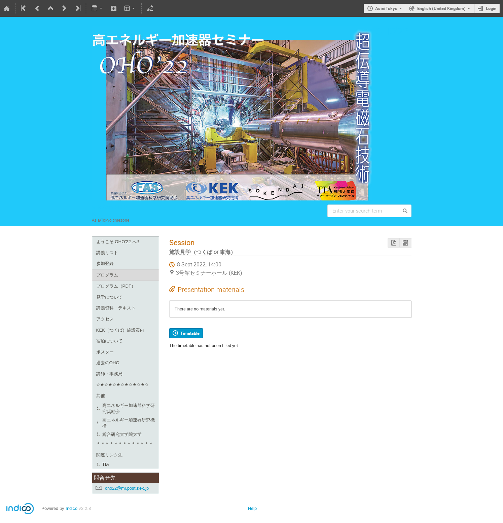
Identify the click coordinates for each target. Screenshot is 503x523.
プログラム (107, 274)
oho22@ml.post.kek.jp (127, 488)
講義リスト (107, 252)
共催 (100, 395)
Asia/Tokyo (386, 8)
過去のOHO (107, 362)
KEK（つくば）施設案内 (120, 330)
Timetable (190, 333)
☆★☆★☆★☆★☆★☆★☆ (122, 384)
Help (252, 508)
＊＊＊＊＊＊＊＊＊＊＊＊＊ (124, 443)
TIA (105, 464)
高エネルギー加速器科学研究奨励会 (128, 408)
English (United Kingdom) (441, 8)
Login (491, 8)
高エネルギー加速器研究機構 (128, 423)
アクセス (105, 319)
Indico (71, 508)
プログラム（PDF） (116, 286)
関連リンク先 (109, 454)
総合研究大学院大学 (122, 434)
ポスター (105, 351)
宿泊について (109, 340)
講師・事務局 (109, 373)
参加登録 (105, 263)
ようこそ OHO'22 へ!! (117, 241)
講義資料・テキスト (116, 307)
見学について (109, 297)
